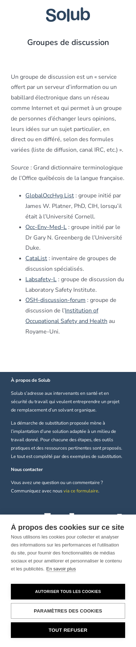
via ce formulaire (80, 491)
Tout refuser (68, 630)
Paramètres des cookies (68, 611)
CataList (36, 258)
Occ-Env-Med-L (46, 227)
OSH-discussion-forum (55, 300)
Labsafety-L (41, 279)
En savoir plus (61, 569)
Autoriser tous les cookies (68, 591)
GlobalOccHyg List (49, 196)
